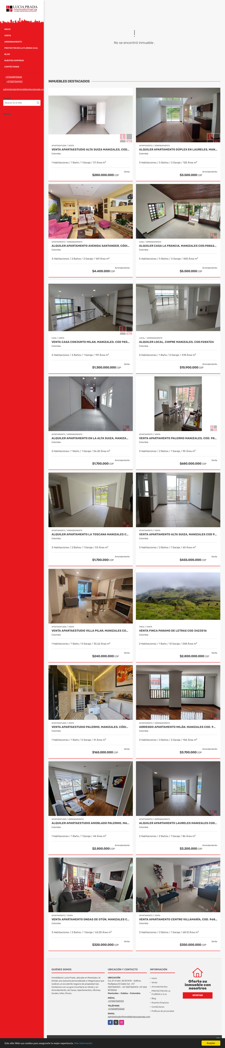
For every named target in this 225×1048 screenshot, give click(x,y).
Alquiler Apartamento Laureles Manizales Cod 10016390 (178, 823)
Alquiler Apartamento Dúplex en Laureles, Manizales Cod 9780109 (178, 149)
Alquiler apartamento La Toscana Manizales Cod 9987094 (91, 534)
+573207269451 (14, 81)
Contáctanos (11, 67)
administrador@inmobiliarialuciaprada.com (24, 89)
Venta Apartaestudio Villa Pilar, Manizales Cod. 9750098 (91, 630)
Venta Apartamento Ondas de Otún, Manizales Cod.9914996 (91, 919)
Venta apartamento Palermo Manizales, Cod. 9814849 (178, 438)
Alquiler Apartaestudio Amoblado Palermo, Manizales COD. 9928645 (91, 823)
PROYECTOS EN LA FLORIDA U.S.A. (21, 48)
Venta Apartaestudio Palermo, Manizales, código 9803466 (91, 727)
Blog (7, 54)
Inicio (7, 29)
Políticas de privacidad (163, 1011)
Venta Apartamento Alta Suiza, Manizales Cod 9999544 (178, 534)
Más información (83, 1043)
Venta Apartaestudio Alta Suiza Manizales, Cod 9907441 (91, 149)
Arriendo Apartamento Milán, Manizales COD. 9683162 (178, 727)
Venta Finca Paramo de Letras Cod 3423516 (173, 630)
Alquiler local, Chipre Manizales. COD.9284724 (176, 342)
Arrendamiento (13, 42)
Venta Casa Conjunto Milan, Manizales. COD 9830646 (91, 342)
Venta (7, 35)
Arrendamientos (160, 986)
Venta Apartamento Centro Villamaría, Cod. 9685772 (178, 919)
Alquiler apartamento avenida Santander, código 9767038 (91, 246)
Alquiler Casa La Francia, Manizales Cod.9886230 (178, 246)
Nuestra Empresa (14, 60)
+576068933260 (13, 77)
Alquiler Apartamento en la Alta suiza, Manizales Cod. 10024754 (91, 438)
